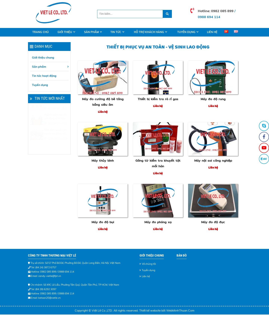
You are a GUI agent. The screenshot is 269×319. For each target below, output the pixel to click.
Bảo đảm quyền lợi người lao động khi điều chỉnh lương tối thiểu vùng (55, 140)
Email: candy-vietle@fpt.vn (46, 275)
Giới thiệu (65, 32)
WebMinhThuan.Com (180, 310)
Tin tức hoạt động (44, 76)
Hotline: (204, 11)
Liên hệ (212, 32)
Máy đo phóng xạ (157, 222)
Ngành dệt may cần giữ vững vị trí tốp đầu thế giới (55, 125)
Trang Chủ (40, 32)
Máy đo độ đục (213, 222)
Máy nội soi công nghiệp (213, 160)
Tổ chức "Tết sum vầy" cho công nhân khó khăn (56, 110)
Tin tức (115, 32)
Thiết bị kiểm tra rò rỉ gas (158, 99)
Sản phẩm (91, 32)
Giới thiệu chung (43, 57)
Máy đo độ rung (213, 99)
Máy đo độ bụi (103, 222)
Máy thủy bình (103, 160)
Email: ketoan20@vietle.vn (46, 297)
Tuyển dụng (186, 32)
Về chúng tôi (149, 263)
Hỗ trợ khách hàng (149, 32)
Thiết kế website (150, 310)
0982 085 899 (222, 11)
